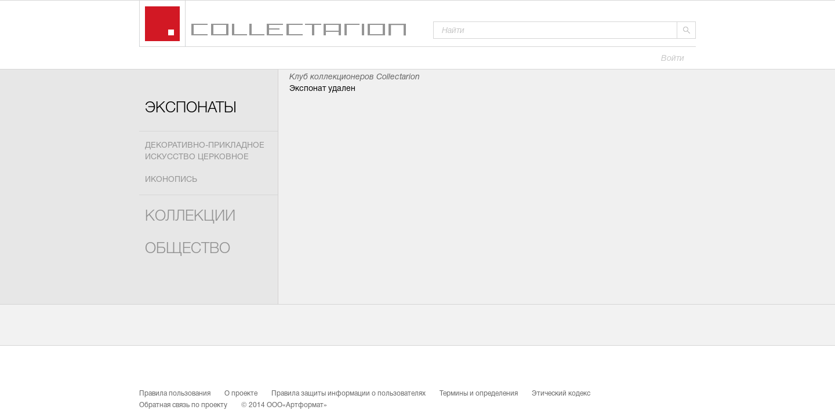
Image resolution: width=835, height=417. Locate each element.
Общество (187, 249)
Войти (672, 59)
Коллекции (190, 217)
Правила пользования (174, 394)
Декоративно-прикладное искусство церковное (204, 151)
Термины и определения (479, 394)
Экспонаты (191, 108)
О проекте (240, 394)
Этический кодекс (561, 394)
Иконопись (171, 180)
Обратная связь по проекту (183, 405)
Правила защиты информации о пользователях (348, 394)
